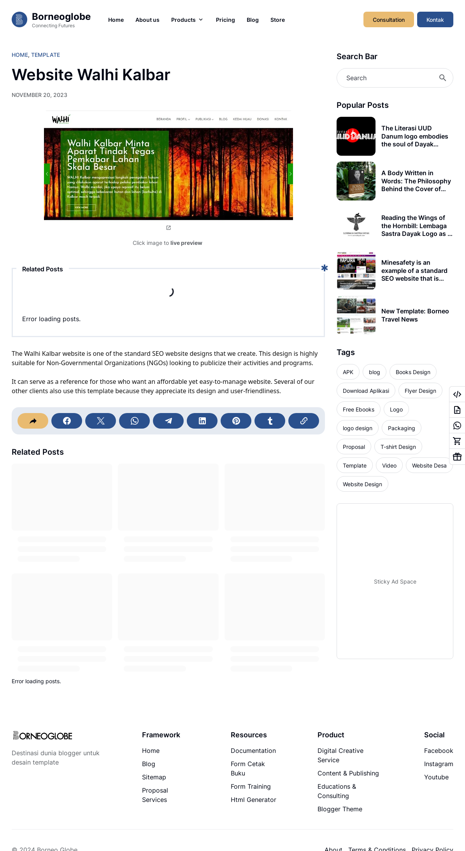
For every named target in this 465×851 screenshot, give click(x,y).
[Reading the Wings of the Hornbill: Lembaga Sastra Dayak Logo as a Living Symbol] (356, 225)
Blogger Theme (340, 809)
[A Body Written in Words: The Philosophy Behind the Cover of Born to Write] (356, 181)
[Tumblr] (269, 421)
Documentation (253, 750)
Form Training (251, 786)
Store (277, 19)
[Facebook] (66, 421)
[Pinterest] (236, 421)
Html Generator (253, 800)
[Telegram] (168, 421)
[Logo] (42, 736)
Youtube (436, 777)
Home (116, 19)
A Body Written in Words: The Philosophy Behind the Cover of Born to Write (416, 181)
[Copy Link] (303, 421)
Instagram (438, 764)
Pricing (225, 19)
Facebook (438, 750)
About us (147, 19)
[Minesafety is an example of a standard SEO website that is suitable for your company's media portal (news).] (356, 270)
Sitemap (154, 777)
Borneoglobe (61, 16)
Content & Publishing (348, 773)
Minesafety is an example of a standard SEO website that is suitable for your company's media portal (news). (416, 270)
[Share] (33, 421)
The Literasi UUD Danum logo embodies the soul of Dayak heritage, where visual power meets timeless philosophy (414, 136)
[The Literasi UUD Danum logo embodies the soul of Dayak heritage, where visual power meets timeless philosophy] (356, 136)
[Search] (395, 78)
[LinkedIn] (202, 421)
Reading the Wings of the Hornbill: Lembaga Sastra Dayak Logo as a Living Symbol (416, 226)
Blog (253, 19)
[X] (100, 421)
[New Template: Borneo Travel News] (356, 315)
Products (187, 19)
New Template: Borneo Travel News (415, 315)
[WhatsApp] (134, 421)
